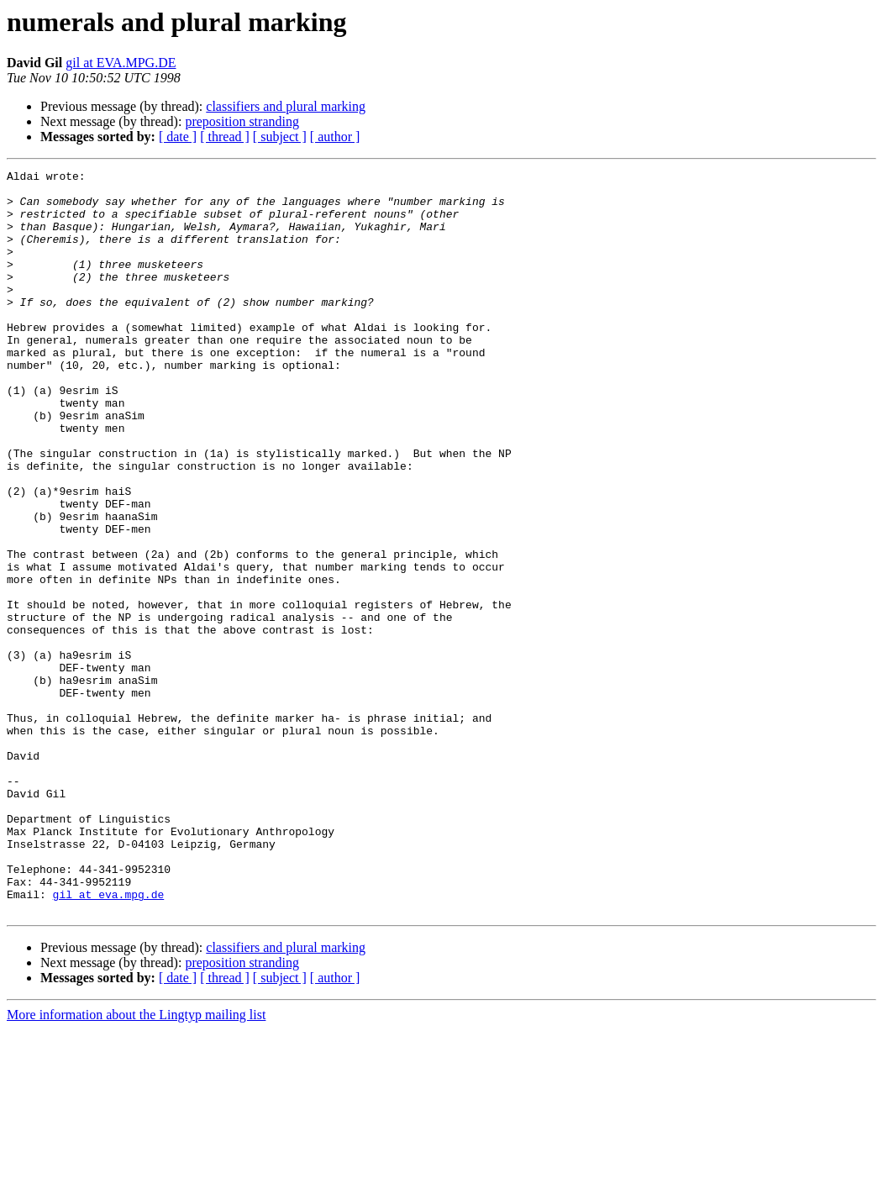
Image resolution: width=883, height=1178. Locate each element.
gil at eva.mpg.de (109, 1040)
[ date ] (178, 136)
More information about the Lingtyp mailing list (136, 1163)
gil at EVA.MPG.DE (121, 62)
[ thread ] (225, 136)
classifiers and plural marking (285, 106)
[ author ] (335, 136)
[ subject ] (280, 136)
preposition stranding (242, 121)
